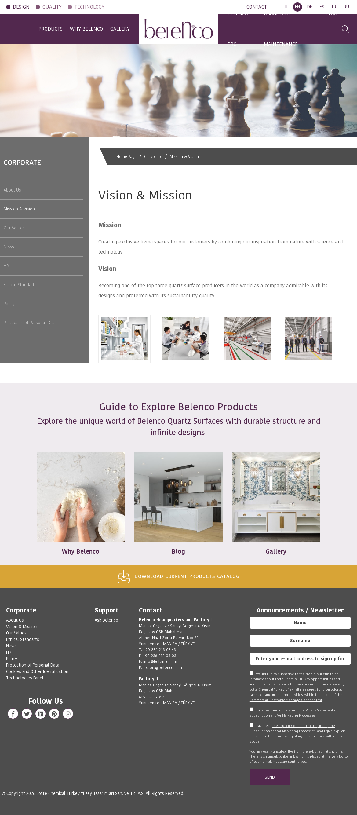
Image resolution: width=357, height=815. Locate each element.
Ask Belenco (106, 620)
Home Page (127, 156)
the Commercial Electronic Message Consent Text (296, 697)
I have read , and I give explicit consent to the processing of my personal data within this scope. (297, 733)
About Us (12, 190)
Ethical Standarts (20, 285)
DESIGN (21, 6)
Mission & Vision (187, 156)
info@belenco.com (160, 661)
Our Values (14, 228)
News (9, 247)
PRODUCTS (38, 28)
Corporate (155, 156)
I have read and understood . (294, 713)
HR (6, 266)
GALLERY (120, 28)
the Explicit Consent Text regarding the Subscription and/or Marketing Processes (292, 728)
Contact (150, 610)
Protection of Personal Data (30, 323)
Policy (9, 304)
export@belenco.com (162, 668)
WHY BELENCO (80, 28)
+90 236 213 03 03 (159, 656)
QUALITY (52, 6)
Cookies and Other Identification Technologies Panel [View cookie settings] (37, 674)
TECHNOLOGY (89, 6)
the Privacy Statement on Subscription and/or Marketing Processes (294, 713)
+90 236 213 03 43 (159, 649)
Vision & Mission (21, 626)
